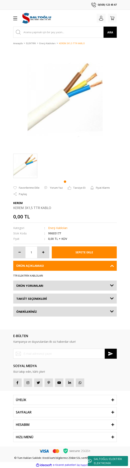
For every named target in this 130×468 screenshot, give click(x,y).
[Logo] (37, 18)
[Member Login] (101, 18)
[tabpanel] (25, 166)
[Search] (65, 32)
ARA (110, 32)
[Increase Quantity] (43, 252)
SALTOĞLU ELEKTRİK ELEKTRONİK (105, 461)
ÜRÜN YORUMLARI (29, 286)
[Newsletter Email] (65, 354)
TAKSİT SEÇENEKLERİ (31, 299)
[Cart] (112, 18)
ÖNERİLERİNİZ (26, 312)
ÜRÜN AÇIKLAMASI (30, 266)
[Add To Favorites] (26, 188)
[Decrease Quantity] (19, 252)
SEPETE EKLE (84, 252)
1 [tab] (65, 181)
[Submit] (111, 354)
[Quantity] (31, 252)
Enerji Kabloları (57, 228)
